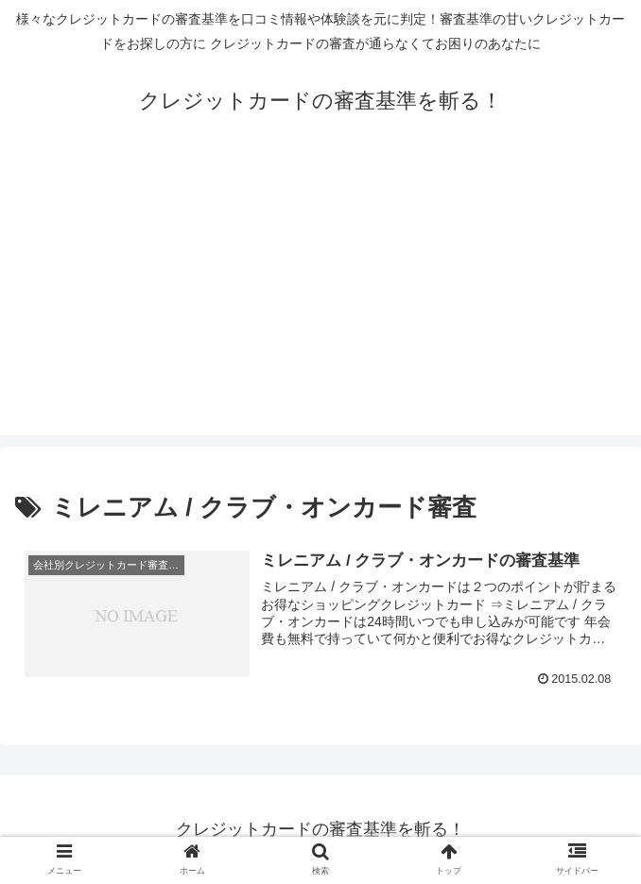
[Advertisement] (320, 303)
